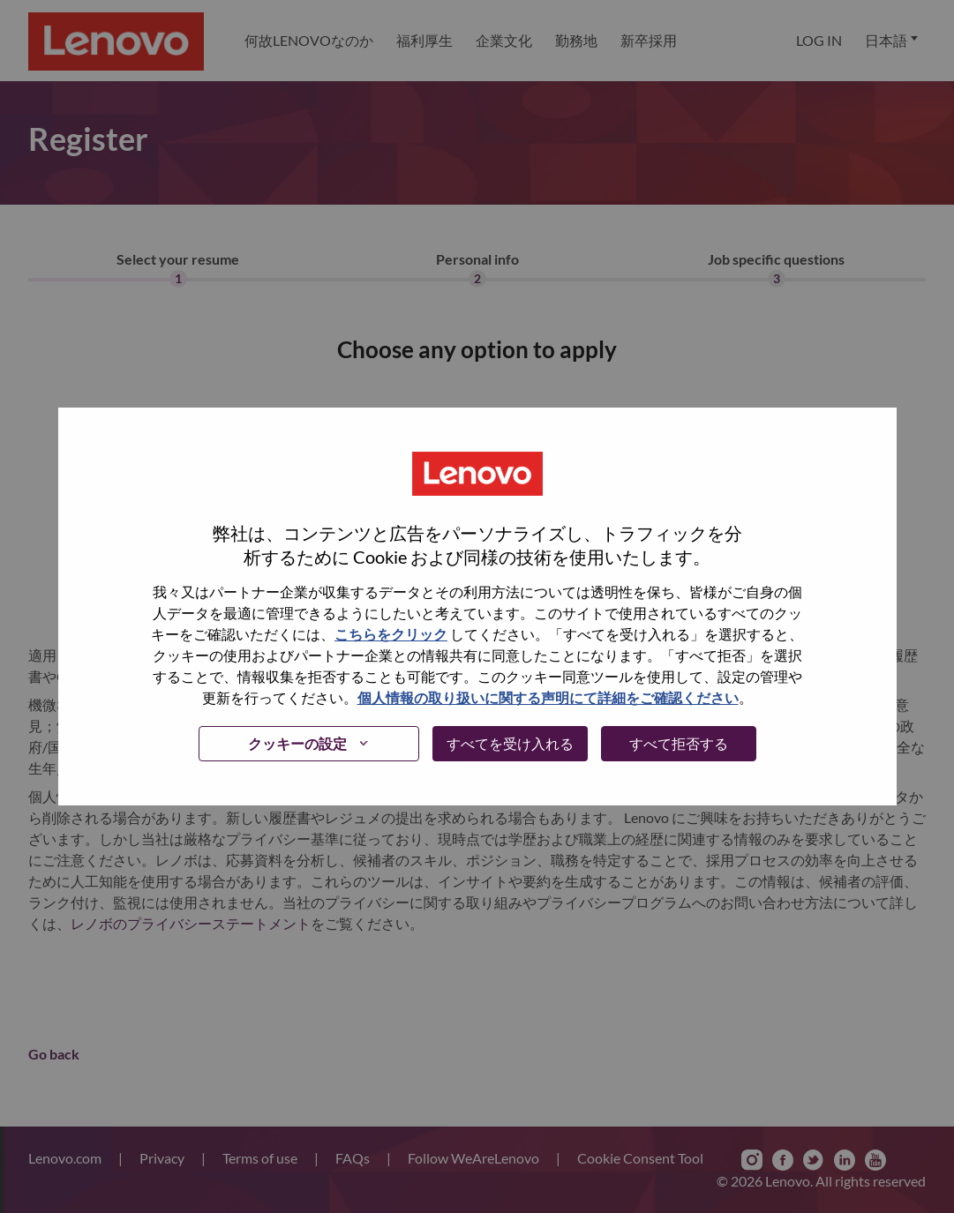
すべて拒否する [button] (678, 743)
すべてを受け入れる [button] (510, 743)
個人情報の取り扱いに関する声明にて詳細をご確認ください (548, 697)
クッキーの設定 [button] (297, 743)
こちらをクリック (390, 633)
